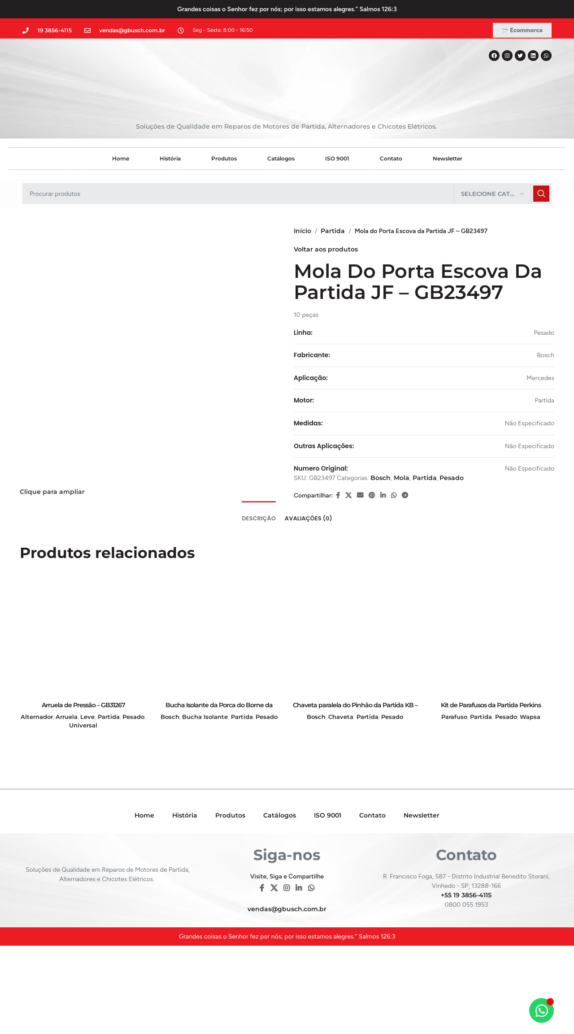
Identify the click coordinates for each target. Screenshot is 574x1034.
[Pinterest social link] (372, 495)
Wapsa (530, 716)
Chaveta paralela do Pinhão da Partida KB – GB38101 (355, 709)
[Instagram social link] (286, 888)
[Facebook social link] (338, 495)
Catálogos (281, 158)
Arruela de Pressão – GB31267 (83, 705)
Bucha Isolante (205, 716)
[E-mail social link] (360, 495)
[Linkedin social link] (383, 495)
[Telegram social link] (405, 495)
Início (302, 231)
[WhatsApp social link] (393, 495)
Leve (87, 716)
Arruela (67, 716)
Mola (401, 478)
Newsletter (447, 158)
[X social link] (348, 495)
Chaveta (340, 716)
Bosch (380, 478)
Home (120, 158)
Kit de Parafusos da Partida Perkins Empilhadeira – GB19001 (491, 709)
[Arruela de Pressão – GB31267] (83, 633)
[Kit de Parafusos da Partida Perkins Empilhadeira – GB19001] (490, 633)
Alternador (37, 716)
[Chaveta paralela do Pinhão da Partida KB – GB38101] (354, 633)
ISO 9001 (337, 158)
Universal (83, 725)
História (170, 158)
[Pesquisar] (287, 193)
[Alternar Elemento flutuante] (541, 1010)
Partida (333, 231)
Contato (391, 158)
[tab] (259, 514)
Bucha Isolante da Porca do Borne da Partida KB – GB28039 (219, 709)
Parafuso (454, 716)
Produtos (224, 158)
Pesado (451, 478)
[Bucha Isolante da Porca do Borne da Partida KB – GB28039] (219, 633)
